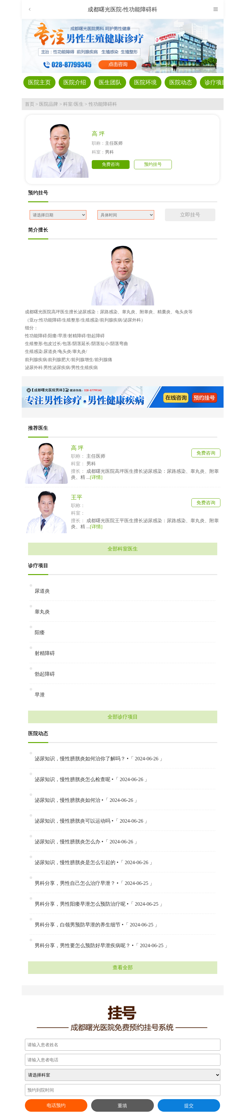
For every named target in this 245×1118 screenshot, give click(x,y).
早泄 (40, 694)
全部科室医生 (123, 548)
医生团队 (110, 82)
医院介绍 (74, 82)
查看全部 (123, 967)
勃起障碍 (45, 674)
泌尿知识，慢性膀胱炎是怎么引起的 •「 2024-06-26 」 (95, 862)
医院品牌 (48, 104)
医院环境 (145, 82)
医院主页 (39, 82)
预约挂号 (153, 164)
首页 (29, 104)
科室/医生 (73, 104)
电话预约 (56, 1105)
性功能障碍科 (103, 104)
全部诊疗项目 (123, 716)
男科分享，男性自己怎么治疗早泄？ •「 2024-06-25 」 (95, 883)
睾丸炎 (42, 611)
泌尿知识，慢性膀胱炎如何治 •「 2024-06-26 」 (87, 800)
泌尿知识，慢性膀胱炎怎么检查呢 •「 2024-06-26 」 (92, 779)
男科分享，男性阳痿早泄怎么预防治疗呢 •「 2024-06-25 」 (100, 904)
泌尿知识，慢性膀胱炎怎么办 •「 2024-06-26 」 (87, 841)
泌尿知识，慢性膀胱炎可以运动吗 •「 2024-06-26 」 (92, 821)
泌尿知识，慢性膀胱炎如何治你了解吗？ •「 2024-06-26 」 (100, 758)
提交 (189, 1105)
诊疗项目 (216, 82)
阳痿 (40, 632)
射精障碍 (45, 653)
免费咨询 (111, 164)
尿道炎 (42, 591)
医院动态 (180, 82)
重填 (122, 1105)
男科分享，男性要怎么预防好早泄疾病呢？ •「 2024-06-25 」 (102, 945)
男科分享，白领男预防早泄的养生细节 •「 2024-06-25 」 (97, 924)
